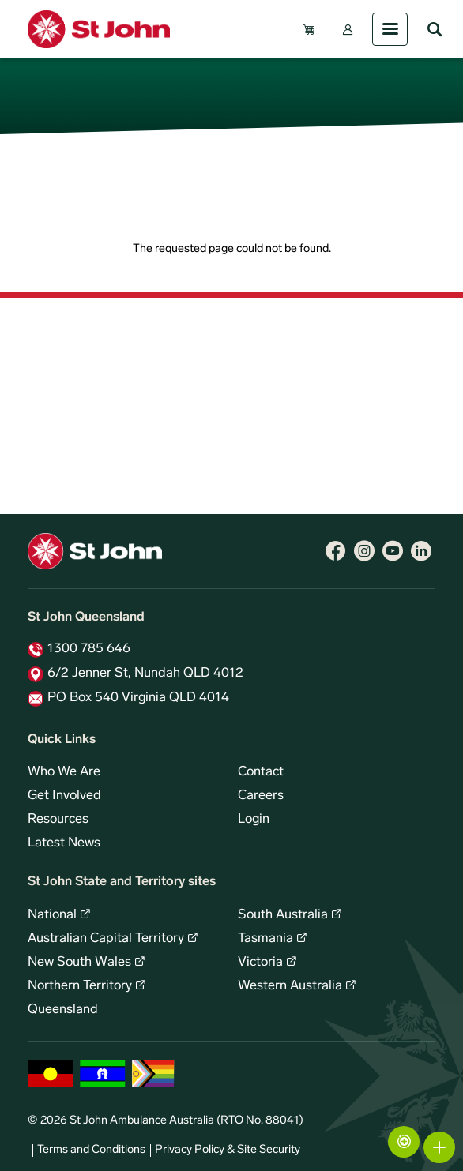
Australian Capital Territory (106, 939)
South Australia (283, 915)
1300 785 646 (88, 649)
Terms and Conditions (91, 1150)
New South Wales (79, 962)
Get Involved (64, 796)
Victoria (260, 962)
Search (434, 29)
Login (253, 819)
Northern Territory (80, 986)
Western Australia (290, 986)
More (439, 1147)
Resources (58, 819)
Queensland (63, 1010)
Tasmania (265, 939)
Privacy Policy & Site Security (227, 1150)
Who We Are (64, 772)
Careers (261, 796)
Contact (261, 772)
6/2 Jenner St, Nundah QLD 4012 (145, 673)
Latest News (64, 843)
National (52, 915)
